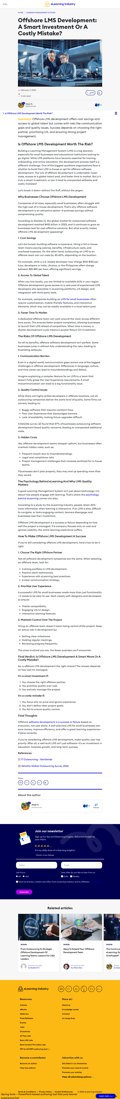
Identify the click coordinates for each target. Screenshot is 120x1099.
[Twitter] (69, 989)
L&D (27, 876)
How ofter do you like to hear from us (78, 872)
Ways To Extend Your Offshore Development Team (78, 951)
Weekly (74, 876)
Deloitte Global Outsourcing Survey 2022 (45, 765)
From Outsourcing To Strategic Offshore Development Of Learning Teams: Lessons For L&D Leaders (38, 954)
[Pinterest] (91, 989)
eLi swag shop (68, 1018)
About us (66, 1005)
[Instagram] (99, 989)
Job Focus (21, 872)
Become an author (28, 1063)
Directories (25, 1031)
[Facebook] (61, 989)
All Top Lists (25, 1036)
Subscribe (24, 892)
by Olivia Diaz (76, 968)
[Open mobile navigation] (4, 4)
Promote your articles (72, 1072)
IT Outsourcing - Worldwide (36, 759)
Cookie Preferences (64, 1091)
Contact (66, 1014)
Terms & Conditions (27, 1091)
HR (19, 876)
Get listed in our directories (74, 1063)
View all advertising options (78, 1076)
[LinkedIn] (76, 989)
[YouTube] (84, 989)
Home (20, 12)
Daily (64, 876)
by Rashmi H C (34, 968)
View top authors (28, 1068)
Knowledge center (70, 1009)
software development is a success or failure (54, 721)
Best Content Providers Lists (33, 1044)
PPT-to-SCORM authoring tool (35, 1049)
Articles (23, 1005)
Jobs (22, 1027)
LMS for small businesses (75, 299)
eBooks (23, 1009)
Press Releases (26, 1018)
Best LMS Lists (26, 1040)
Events (23, 1022)
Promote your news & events (75, 1068)
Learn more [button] (95, 881)
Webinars (24, 1014)
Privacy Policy (45, 1091)
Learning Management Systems (40, 12)
